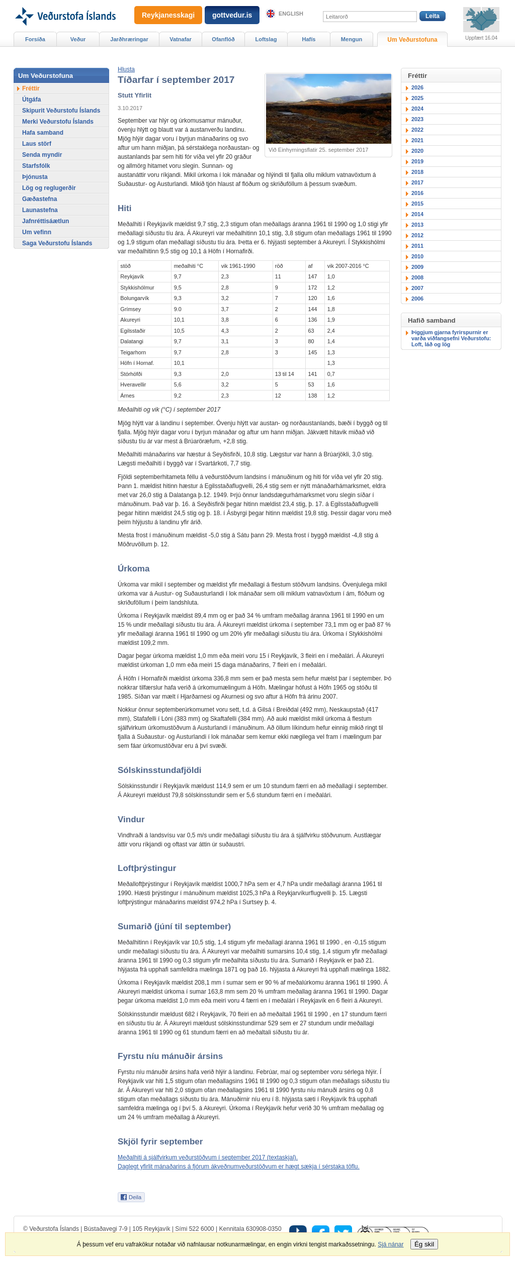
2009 (417, 267)
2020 (417, 151)
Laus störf (36, 143)
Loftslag (266, 39)
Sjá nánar (390, 1244)
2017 (417, 182)
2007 (417, 288)
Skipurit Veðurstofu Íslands (61, 110)
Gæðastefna (39, 199)
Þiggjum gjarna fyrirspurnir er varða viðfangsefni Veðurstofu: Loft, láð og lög (451, 338)
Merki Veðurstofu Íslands (58, 121)
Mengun (351, 39)
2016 (417, 193)
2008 (417, 277)
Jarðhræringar (129, 39)
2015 (417, 204)
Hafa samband (42, 132)
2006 (417, 299)
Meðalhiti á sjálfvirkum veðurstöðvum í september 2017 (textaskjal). (208, 1157)
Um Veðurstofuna (412, 39)
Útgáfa (31, 99)
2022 (417, 130)
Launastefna (40, 210)
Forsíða (35, 39)
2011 (417, 246)
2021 (417, 140)
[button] (126, 69)
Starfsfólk (36, 165)
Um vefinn (36, 232)
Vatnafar (180, 39)
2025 (417, 98)
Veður (78, 39)
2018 (417, 172)
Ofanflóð (223, 39)
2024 (417, 109)
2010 (417, 256)
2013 (417, 225)
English (291, 14)
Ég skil (424, 1244)
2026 (417, 87)
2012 (417, 235)
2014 (417, 214)
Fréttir (31, 88)
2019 (417, 161)
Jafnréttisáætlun (45, 221)
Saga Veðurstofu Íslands (57, 243)
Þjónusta (35, 176)
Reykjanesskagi (168, 15)
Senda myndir (42, 154)
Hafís (309, 39)
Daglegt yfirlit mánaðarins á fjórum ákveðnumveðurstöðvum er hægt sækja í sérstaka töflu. (239, 1166)
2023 (417, 119)
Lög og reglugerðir (49, 187)
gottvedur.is (232, 15)
